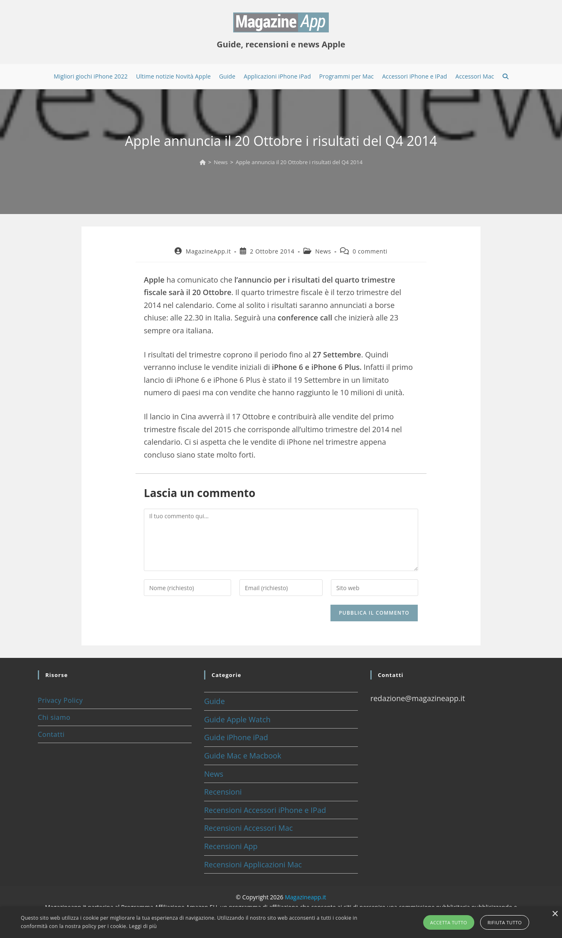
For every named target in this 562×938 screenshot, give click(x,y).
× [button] (555, 914)
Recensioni (223, 792)
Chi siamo (54, 717)
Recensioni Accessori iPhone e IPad (265, 810)
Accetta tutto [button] (448, 922)
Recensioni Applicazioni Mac (253, 864)
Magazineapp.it (305, 897)
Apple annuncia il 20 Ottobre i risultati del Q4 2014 (299, 162)
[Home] (203, 162)
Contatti (51, 734)
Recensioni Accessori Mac (248, 828)
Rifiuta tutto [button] (505, 922)
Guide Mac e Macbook (242, 756)
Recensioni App (231, 846)
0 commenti (369, 251)
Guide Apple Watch (237, 719)
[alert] (281, 922)
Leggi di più (143, 926)
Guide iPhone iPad (236, 737)
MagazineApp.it (208, 251)
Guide (214, 701)
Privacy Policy (60, 700)
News (323, 251)
